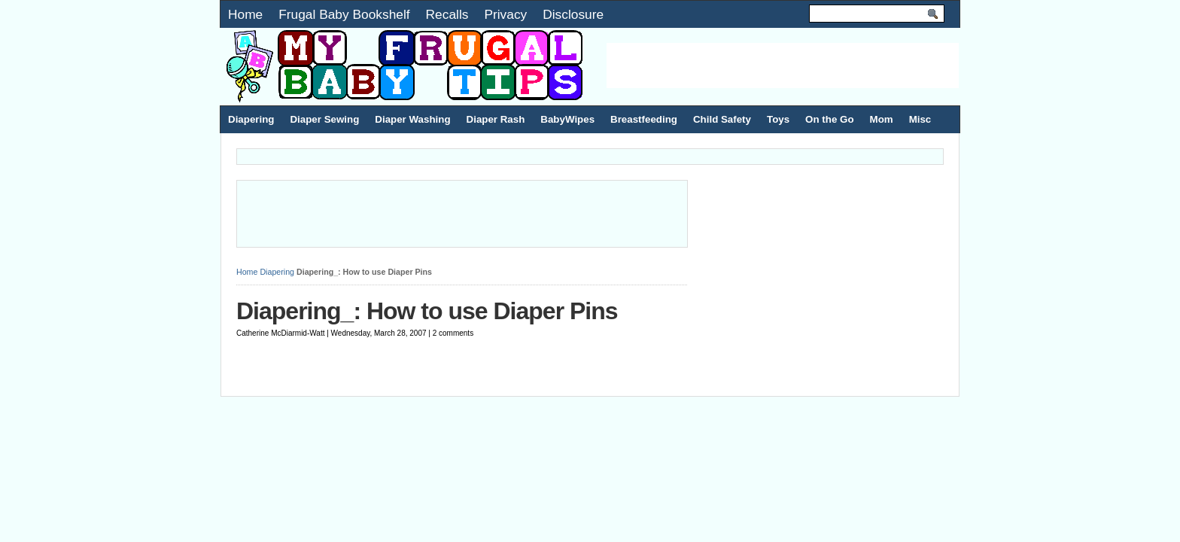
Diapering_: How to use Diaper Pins (427, 310)
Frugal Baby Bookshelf (343, 14)
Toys (778, 119)
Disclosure (573, 14)
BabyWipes (567, 119)
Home (245, 14)
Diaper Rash (496, 119)
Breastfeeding (643, 119)
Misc (920, 119)
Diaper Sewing (324, 119)
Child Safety (722, 119)
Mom (881, 119)
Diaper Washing (412, 119)
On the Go (829, 119)
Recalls (447, 14)
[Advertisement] (783, 65)
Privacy (505, 14)
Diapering (251, 119)
